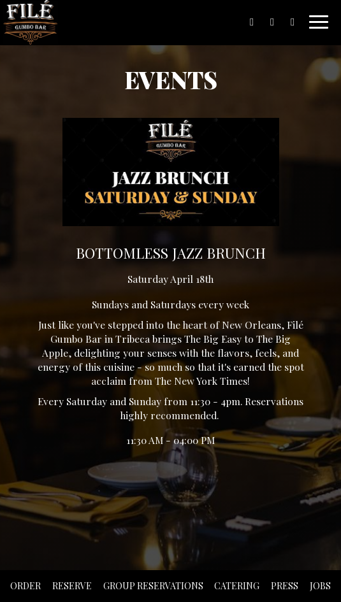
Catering (236, 586)
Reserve (72, 586)
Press (284, 586)
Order (25, 586)
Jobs (320, 586)
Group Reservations (153, 586)
